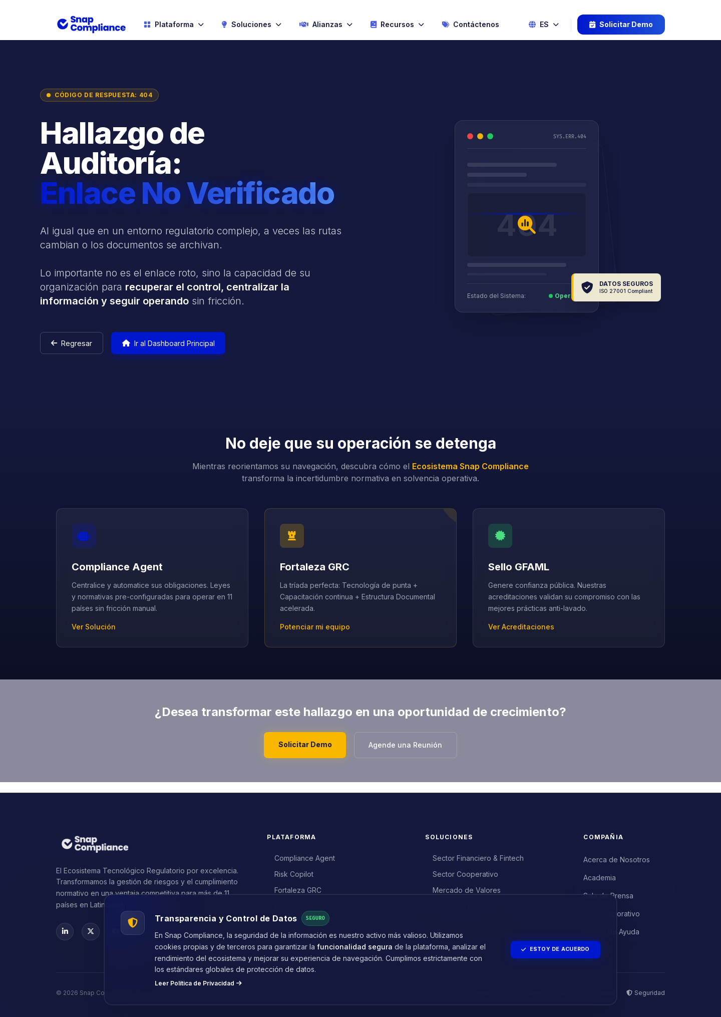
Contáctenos (470, 25)
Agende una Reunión (410, 752)
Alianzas (325, 25)
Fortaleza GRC (294, 887)
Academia (599, 875)
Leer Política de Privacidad (198, 983)
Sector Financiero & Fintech (474, 855)
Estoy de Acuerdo (550, 949)
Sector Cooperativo (462, 871)
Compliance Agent (301, 855)
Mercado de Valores (463, 887)
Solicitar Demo (621, 25)
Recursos (397, 25)
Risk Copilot (290, 871)
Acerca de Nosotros (616, 857)
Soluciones (251, 25)
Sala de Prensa (608, 893)
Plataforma (174, 25)
